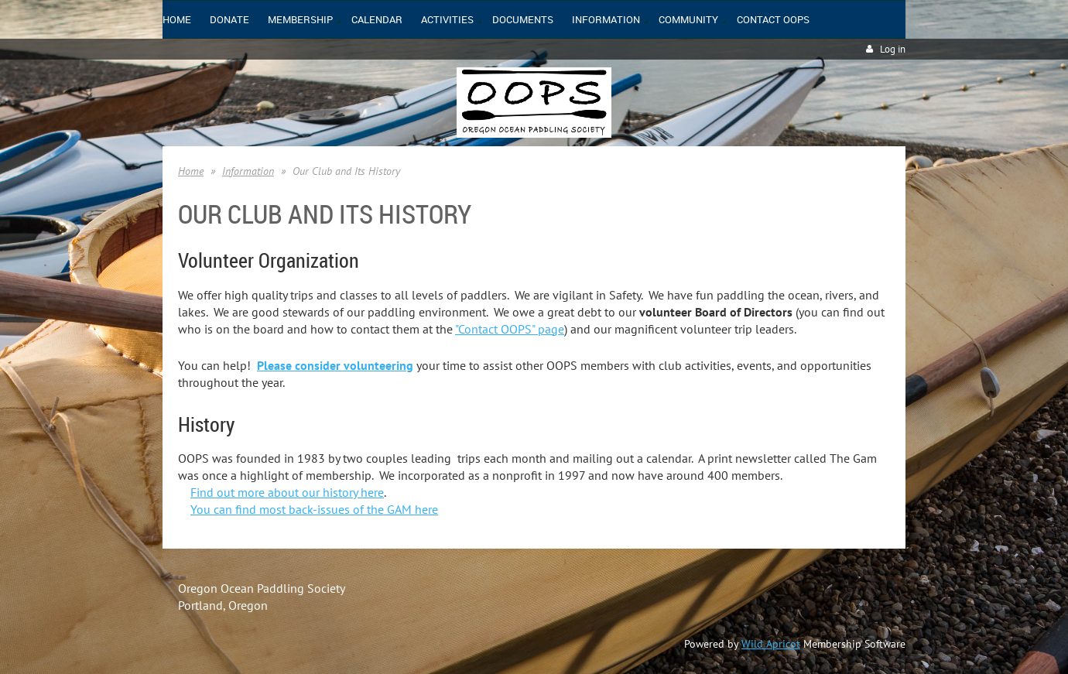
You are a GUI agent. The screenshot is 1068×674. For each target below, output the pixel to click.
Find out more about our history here (287, 492)
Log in (892, 49)
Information (248, 171)
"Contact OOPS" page (509, 329)
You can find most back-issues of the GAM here (314, 509)
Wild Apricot (770, 644)
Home (191, 171)
